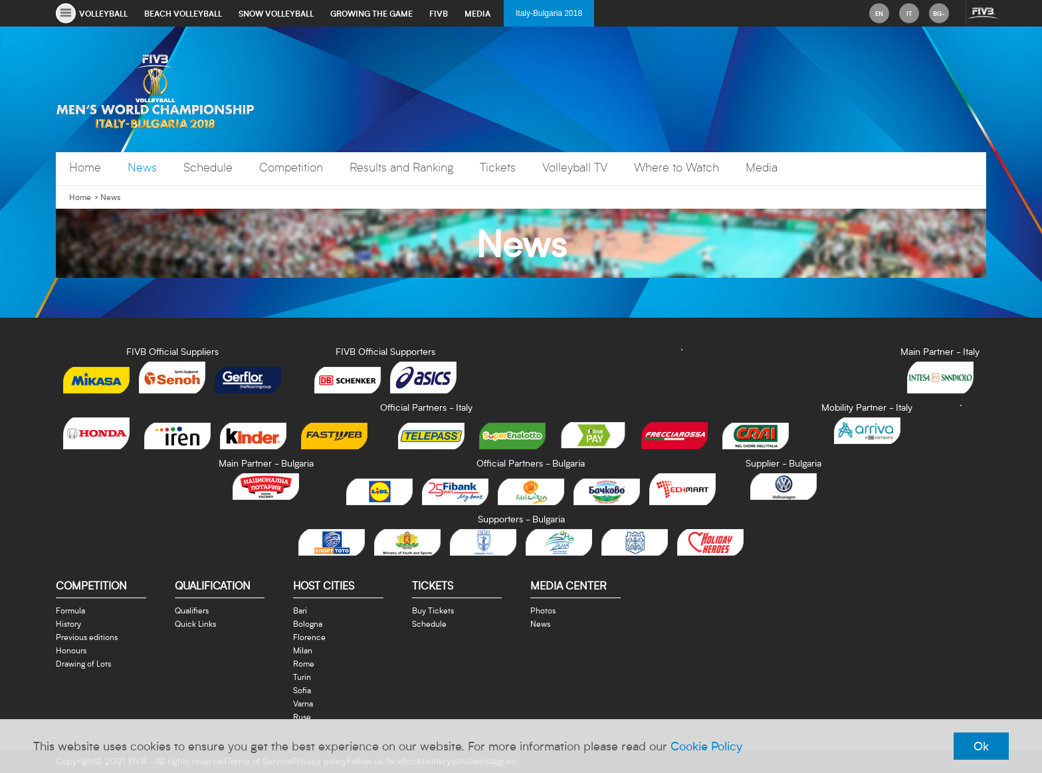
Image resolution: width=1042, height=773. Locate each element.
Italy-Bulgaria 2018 (549, 13)
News (142, 167)
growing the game (371, 13)
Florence (309, 636)
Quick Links (195, 623)
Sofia (302, 690)
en (879, 13)
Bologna (307, 623)
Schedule (208, 167)
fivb (438, 13)
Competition (291, 167)
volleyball (103, 13)
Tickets (498, 167)
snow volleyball (276, 13)
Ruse (302, 716)
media (477, 13)
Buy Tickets (433, 610)
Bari (300, 610)
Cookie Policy (706, 746)
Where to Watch (676, 167)
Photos (543, 610)
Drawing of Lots (83, 663)
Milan (302, 650)
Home (85, 167)
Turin (302, 676)
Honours (71, 650)
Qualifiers (192, 610)
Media (762, 167)
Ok (981, 746)
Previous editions (87, 636)
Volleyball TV (574, 167)
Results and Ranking (401, 167)
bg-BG (939, 16)
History (68, 623)
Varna (303, 703)
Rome (303, 663)
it (909, 13)
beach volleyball (183, 13)
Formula (70, 610)
